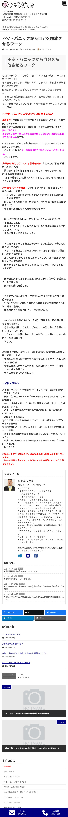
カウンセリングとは (12, 777)
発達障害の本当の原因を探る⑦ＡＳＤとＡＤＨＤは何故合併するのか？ (34, 598)
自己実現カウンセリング (13, 797)
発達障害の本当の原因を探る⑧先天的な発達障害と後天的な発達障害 (34, 587)
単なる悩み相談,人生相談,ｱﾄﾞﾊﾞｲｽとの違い (20, 792)
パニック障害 (24, 677)
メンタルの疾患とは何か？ (12, 644)
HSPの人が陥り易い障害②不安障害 (16, 663)
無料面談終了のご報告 (12, 808)
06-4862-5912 (19, 20)
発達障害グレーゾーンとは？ (19, 579)
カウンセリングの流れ (12, 802)
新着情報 (7, 766)
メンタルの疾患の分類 (11, 634)
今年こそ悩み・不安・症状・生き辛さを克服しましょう (24, 653)
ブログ (20, 569)
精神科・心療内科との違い (14, 787)
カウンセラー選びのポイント (15, 782)
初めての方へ (9, 772)
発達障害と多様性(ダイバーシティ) (21, 571)
